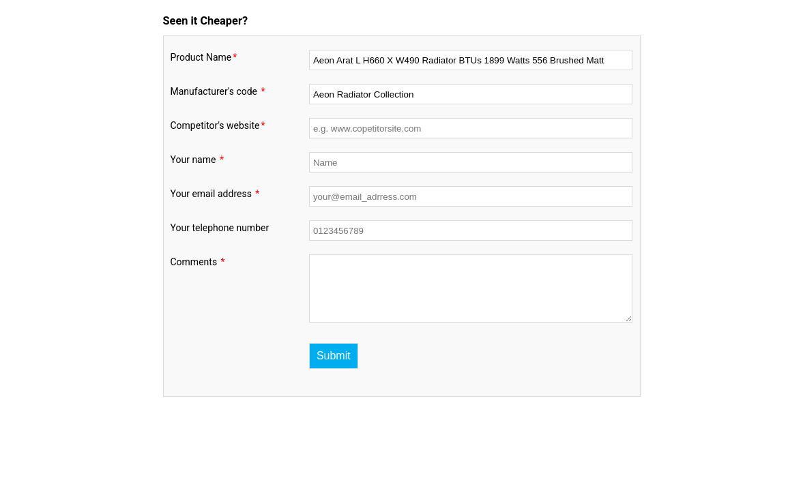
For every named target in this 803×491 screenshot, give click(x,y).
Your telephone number (220, 227)
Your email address (216, 193)
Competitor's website (219, 125)
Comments (199, 261)
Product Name (205, 57)
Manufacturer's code (219, 91)
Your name (198, 159)
